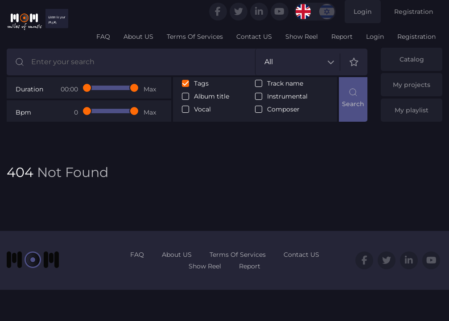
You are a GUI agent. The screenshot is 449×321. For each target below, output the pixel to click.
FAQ (103, 37)
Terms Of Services (195, 37)
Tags (201, 83)
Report (342, 37)
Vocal (202, 109)
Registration (413, 12)
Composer (283, 109)
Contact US (254, 37)
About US (138, 37)
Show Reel (301, 37)
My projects (411, 85)
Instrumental (287, 96)
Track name (285, 83)
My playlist (411, 110)
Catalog (412, 59)
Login (363, 12)
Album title (211, 96)
